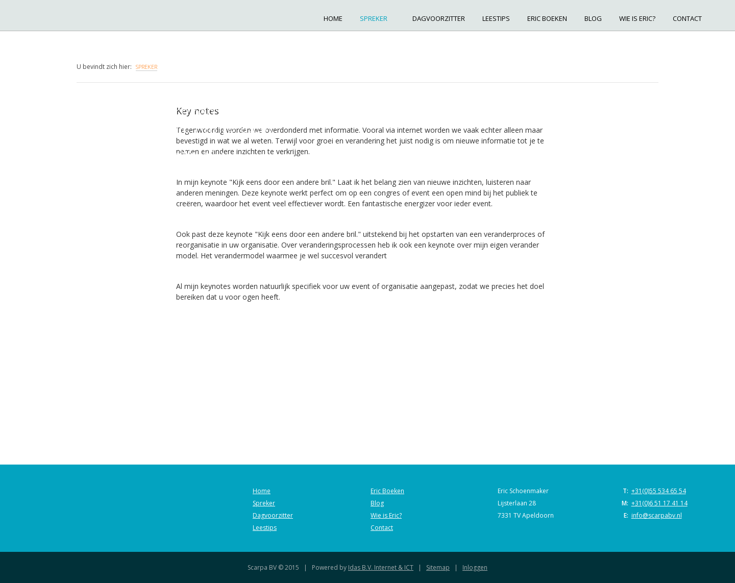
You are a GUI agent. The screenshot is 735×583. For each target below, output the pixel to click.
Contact (687, 18)
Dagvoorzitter (438, 18)
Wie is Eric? (637, 18)
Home (333, 18)
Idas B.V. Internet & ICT (380, 567)
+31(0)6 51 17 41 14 (659, 503)
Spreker (377, 18)
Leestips (496, 18)
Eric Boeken (547, 18)
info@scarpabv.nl (656, 515)
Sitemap (438, 567)
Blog (593, 18)
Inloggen (474, 567)
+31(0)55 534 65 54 (658, 491)
